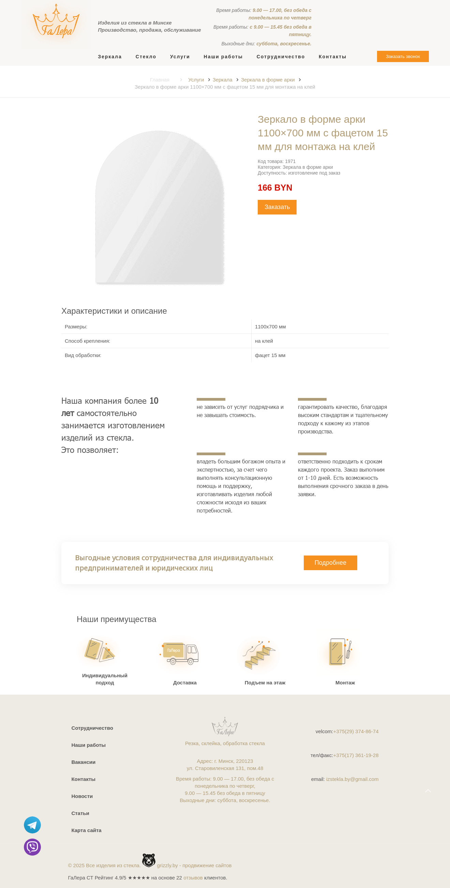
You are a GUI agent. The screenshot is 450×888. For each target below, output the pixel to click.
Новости (82, 796)
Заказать (277, 207)
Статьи (80, 813)
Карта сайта (86, 830)
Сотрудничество (92, 728)
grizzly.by (167, 865)
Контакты (83, 779)
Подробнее (330, 562)
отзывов (193, 877)
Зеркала (222, 80)
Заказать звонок (403, 56)
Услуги (196, 80)
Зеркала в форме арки (268, 80)
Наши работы (88, 745)
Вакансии (83, 762)
